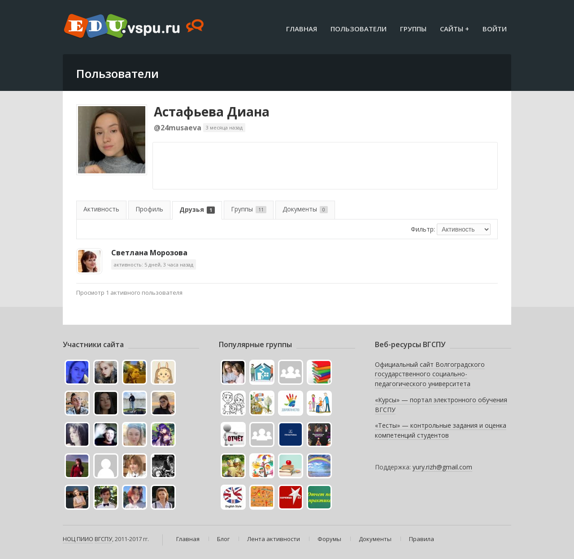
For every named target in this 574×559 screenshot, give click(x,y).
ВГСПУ (103, 539)
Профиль (149, 209)
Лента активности (273, 539)
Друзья (197, 209)
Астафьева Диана (212, 111)
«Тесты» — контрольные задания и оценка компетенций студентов (440, 430)
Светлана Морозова (149, 253)
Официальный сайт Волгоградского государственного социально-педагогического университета (430, 374)
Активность (101, 209)
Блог (223, 539)
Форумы (329, 539)
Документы (305, 209)
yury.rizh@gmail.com (442, 467)
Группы (413, 29)
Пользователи (358, 29)
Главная (301, 29)
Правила (421, 539)
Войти (495, 29)
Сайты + (454, 29)
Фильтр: (423, 229)
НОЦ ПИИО (78, 539)
